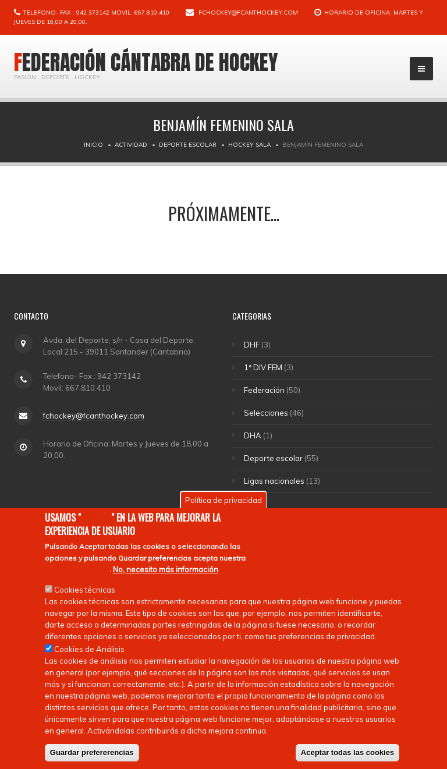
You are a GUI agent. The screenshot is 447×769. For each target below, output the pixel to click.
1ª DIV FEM (263, 367)
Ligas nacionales (274, 481)
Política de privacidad (223, 500)
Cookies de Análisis (89, 649)
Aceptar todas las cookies (347, 752)
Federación (264, 390)
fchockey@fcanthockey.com (248, 12)
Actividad (131, 144)
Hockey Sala (249, 144)
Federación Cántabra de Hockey (146, 62)
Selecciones (266, 412)
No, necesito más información (165, 569)
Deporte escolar (188, 144)
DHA (253, 435)
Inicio (93, 144)
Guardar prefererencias (92, 752)
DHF (252, 344)
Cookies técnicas (84, 589)
